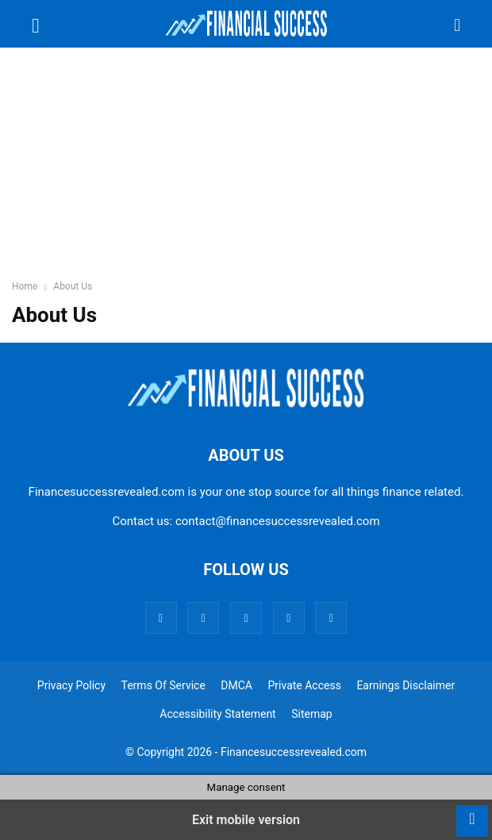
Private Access (303, 685)
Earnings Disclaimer (405, 685)
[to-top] (472, 813)
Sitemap (311, 714)
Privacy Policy (71, 685)
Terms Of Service (163, 685)
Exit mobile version (246, 819)
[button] (36, 24)
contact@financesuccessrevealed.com (277, 521)
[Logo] (246, 407)
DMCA (236, 685)
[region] (246, 170)
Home (24, 286)
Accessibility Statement (217, 714)
